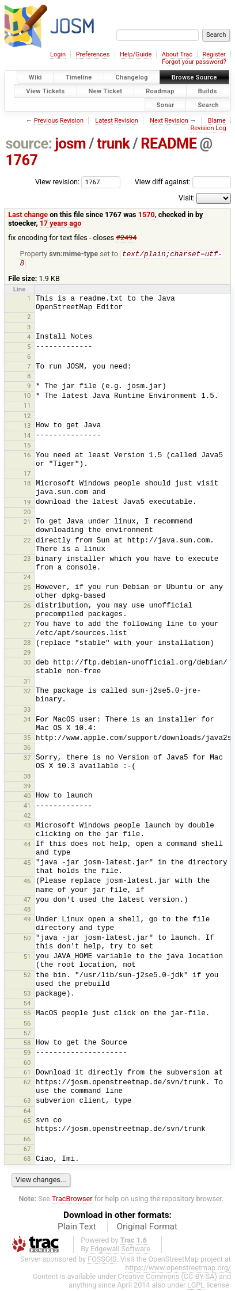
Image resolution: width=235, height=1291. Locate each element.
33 (27, 711)
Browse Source (194, 77)
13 (27, 427)
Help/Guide (135, 54)
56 (27, 1024)
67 (27, 1150)
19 (27, 503)
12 (27, 417)
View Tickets (45, 90)
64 (27, 1112)
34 (27, 720)
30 (27, 663)
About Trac (177, 54)
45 (27, 864)
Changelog (132, 77)
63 (27, 1102)
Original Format (146, 1227)
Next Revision (169, 120)
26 (27, 607)
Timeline (79, 77)
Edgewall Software (120, 1250)
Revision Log (208, 128)
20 (27, 513)
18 (27, 484)
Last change (28, 214)
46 (27, 882)
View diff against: (183, 181)
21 (27, 523)
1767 (22, 160)
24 (27, 578)
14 (27, 436)
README (168, 143)
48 (27, 910)
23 (27, 560)
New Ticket (106, 90)
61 (27, 1073)
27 (27, 625)
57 (27, 1034)
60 (27, 1064)
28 (27, 644)
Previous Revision (59, 120)
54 (27, 1004)
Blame (217, 120)
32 (27, 692)
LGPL (195, 1286)
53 (27, 994)
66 (27, 1140)
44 (27, 845)
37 (27, 759)
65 (27, 1122)
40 (27, 797)
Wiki (35, 77)
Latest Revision (116, 120)
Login (58, 54)
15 (27, 446)
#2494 (126, 237)
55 (27, 1014)
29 (27, 654)
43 (27, 826)
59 (27, 1054)
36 (27, 749)
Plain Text (77, 1227)
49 (27, 920)
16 (27, 456)
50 (27, 939)
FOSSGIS (102, 1260)
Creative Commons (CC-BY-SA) (167, 1277)
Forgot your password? (194, 62)
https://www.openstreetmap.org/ (178, 1269)
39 (27, 787)
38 (27, 777)
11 (27, 407)
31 (27, 682)
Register (213, 54)
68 (27, 1160)
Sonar (166, 104)
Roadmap (160, 90)
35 (27, 739)
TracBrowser (72, 1199)
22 (27, 541)
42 (27, 816)
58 (27, 1044)
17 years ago (61, 223)
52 (27, 976)
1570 (146, 214)
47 (27, 901)
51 (27, 958)
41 (27, 807)
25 (27, 588)
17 (27, 474)
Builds (207, 90)
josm (70, 143)
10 (27, 397)
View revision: (57, 181)
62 (27, 1083)
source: (29, 143)
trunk (113, 143)
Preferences (93, 54)
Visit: (187, 197)
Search (208, 104)
